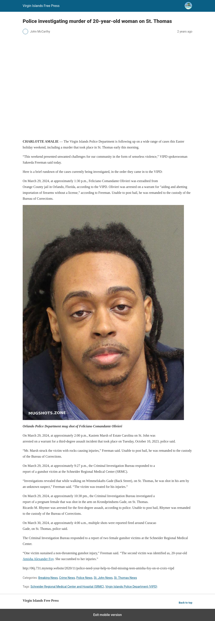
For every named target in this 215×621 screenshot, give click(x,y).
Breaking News (48, 577)
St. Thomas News (125, 577)
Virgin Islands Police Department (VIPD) (131, 586)
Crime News (67, 577)
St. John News (103, 577)
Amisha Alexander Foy (38, 559)
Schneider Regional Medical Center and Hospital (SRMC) (67, 586)
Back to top (185, 602)
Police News (84, 577)
